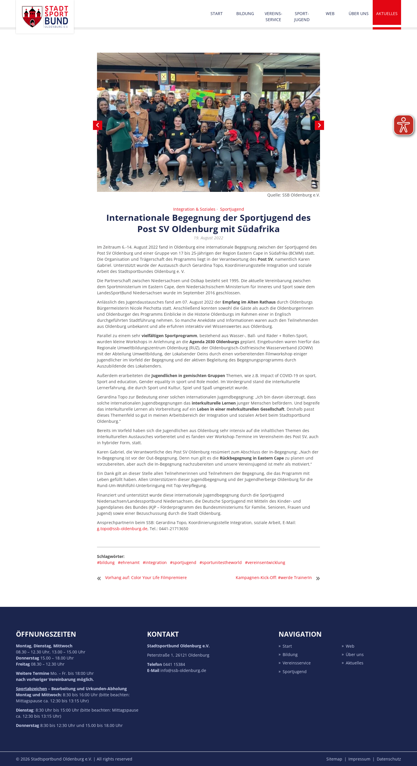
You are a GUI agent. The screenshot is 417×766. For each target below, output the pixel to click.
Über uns (359, 13)
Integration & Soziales (194, 209)
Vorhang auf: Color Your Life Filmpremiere (146, 577)
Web (330, 13)
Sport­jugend (302, 16)
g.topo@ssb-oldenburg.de (122, 528)
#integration (155, 562)
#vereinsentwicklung (265, 562)
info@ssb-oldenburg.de (183, 670)
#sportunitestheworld (221, 562)
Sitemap (334, 759)
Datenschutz (389, 759)
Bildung (245, 13)
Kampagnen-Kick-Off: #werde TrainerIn (274, 577)
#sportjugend (183, 562)
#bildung (106, 562)
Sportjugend (232, 209)
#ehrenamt (129, 562)
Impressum (359, 759)
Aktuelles (387, 13)
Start (217, 13)
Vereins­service (273, 16)
